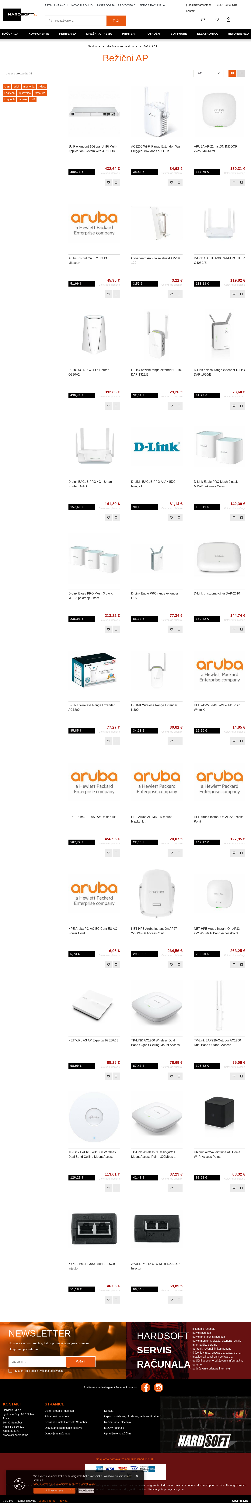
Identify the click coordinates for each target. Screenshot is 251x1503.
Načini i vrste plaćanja (117, 1422)
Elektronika (207, 33)
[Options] (86, 1490)
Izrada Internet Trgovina (53, 1500)
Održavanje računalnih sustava (63, 1427)
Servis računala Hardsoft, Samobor (66, 1422)
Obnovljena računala (57, 1433)
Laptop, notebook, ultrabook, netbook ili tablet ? (133, 1416)
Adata (42, 86)
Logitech (9, 93)
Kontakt (190, 10)
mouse (23, 99)
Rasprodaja (105, 5)
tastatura (40, 93)
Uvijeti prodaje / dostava (59, 1410)
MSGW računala (114, 1427)
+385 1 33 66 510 (226, 4)
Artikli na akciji (56, 5)
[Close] (54, 1491)
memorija (28, 86)
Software (179, 33)
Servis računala (152, 5)
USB (7, 86)
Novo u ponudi (82, 5)
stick (16, 86)
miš (33, 99)
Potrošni (153, 33)
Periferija (67, 33)
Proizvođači (127, 5)
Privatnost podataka (57, 1416)
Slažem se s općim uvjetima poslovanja (39, 1370)
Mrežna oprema (99, 33)
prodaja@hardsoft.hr (198, 4)
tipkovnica (25, 93)
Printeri (129, 33)
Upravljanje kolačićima (117, 1433)
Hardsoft (163, 1351)
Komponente (39, 33)
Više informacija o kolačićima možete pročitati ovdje (64, 1484)
